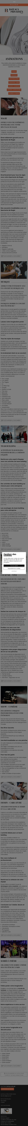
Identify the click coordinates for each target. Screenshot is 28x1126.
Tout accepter (14, 565)
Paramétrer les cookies (14, 568)
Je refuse (14, 571)
